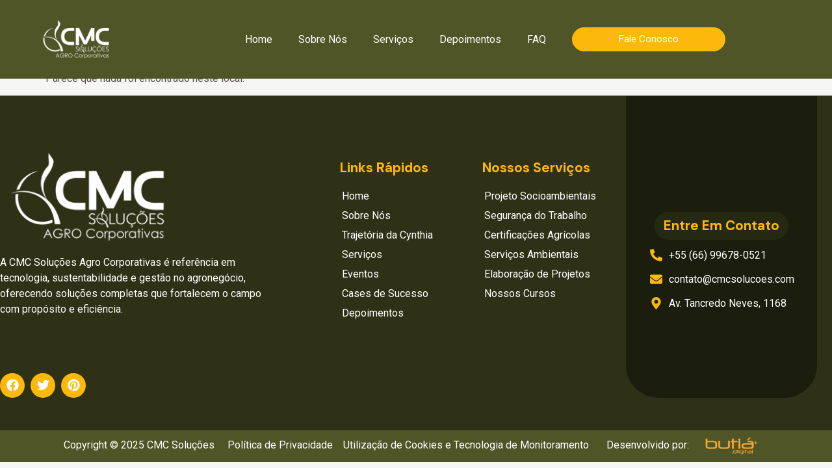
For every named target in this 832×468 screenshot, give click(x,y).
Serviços (393, 39)
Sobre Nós (322, 39)
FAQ (536, 39)
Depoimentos (470, 39)
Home (258, 39)
